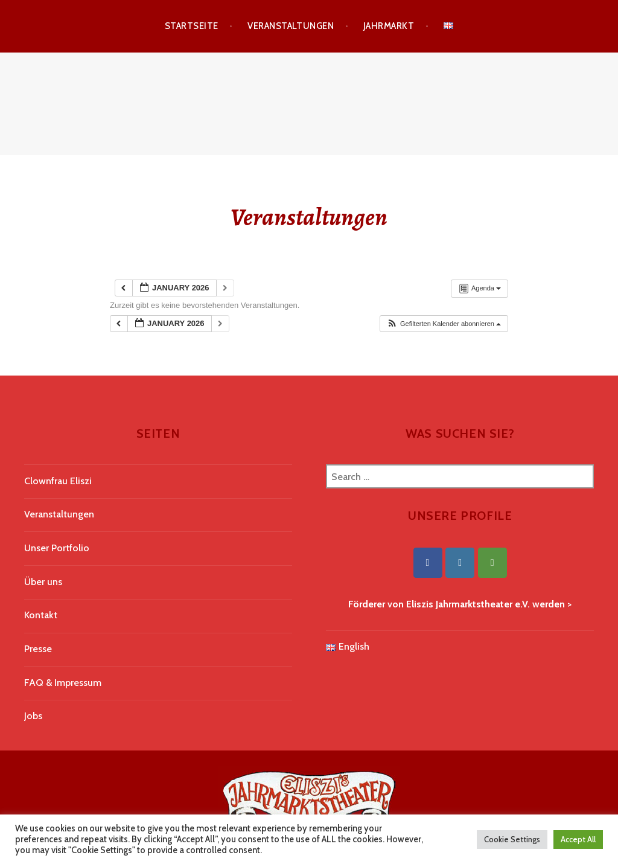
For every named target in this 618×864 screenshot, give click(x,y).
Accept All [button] (578, 839)
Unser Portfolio (56, 548)
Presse (38, 648)
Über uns (43, 581)
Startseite (191, 26)
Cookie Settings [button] (512, 839)
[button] (443, 324)
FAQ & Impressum (62, 682)
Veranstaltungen (290, 26)
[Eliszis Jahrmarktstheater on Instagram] (459, 563)
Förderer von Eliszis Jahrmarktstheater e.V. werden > (460, 604)
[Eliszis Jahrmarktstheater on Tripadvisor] (492, 563)
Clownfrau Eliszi (58, 481)
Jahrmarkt (388, 26)
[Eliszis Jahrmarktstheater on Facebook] (427, 563)
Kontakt (40, 615)
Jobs (33, 716)
